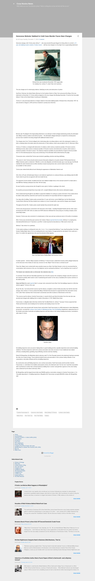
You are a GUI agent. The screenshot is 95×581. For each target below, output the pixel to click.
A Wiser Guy (18, 473)
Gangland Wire (18, 472)
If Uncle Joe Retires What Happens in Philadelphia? (31, 485)
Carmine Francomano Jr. (23, 412)
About (16, 434)
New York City (28, 415)
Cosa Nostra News (25, 4)
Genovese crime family (37, 412)
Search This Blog (19, 444)
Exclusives (17, 440)
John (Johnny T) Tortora (51, 412)
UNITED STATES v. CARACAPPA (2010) (25, 437)
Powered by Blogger (47, 453)
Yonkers (47, 415)
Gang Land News (19, 475)
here (52, 272)
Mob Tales (17, 463)
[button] (78, 36)
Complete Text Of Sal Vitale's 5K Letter (25, 445)
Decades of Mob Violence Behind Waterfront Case (31, 503)
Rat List (17, 448)
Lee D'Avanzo (18, 436)
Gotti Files (17, 441)
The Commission (19, 443)
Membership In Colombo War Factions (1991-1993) (28, 447)
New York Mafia (38, 415)
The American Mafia (20, 470)
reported (32, 283)
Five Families (18, 438)
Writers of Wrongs (19, 462)
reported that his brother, (56, 220)
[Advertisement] (47, 21)
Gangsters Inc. (18, 468)
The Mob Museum (19, 476)
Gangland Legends (19, 469)
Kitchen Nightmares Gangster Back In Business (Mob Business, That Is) (37, 540)
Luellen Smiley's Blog (20, 465)
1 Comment (41, 39)
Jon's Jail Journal (19, 466)
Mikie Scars (18, 450)
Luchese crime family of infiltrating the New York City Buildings (46, 309)
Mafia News (20, 415)
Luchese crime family (64, 412)
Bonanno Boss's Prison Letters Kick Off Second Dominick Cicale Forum (37, 522)
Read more (76, 498)
